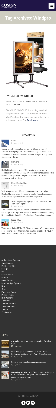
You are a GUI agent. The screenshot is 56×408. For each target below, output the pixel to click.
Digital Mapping (8, 265)
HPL (3, 271)
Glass (13, 141)
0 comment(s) (17, 143)
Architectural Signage (10, 260)
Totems (4, 309)
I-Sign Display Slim (19, 183)
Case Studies (7, 263)
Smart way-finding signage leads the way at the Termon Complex (31, 202)
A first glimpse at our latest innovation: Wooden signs (31, 342)
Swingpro (9, 104)
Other (4, 289)
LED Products (7, 274)
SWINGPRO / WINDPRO (19, 96)
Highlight (15, 162)
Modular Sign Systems (11, 283)
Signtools (5, 300)
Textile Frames (8, 306)
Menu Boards (7, 280)
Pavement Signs (34, 101)
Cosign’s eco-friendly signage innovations (28, 362)
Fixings (4, 268)
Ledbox (4, 277)
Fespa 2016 (16, 220)
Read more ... (33, 120)
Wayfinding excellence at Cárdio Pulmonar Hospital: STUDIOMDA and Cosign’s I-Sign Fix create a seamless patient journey (33, 374)
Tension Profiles (8, 303)
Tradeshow (6, 312)
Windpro (16, 104)
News (3, 286)
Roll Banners (7, 297)
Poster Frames (7, 294)
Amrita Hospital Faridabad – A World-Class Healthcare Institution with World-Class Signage (31, 353)
